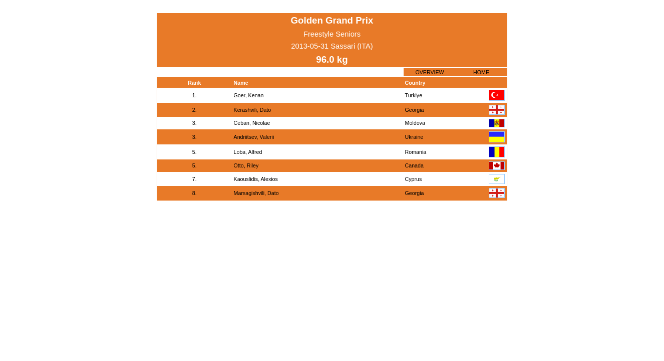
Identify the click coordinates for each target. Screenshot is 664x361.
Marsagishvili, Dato (256, 193)
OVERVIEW (429, 72)
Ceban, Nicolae (252, 123)
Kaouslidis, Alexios (256, 179)
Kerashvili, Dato (252, 110)
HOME (481, 72)
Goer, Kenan (249, 95)
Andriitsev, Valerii (254, 137)
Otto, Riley (246, 165)
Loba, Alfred (248, 152)
